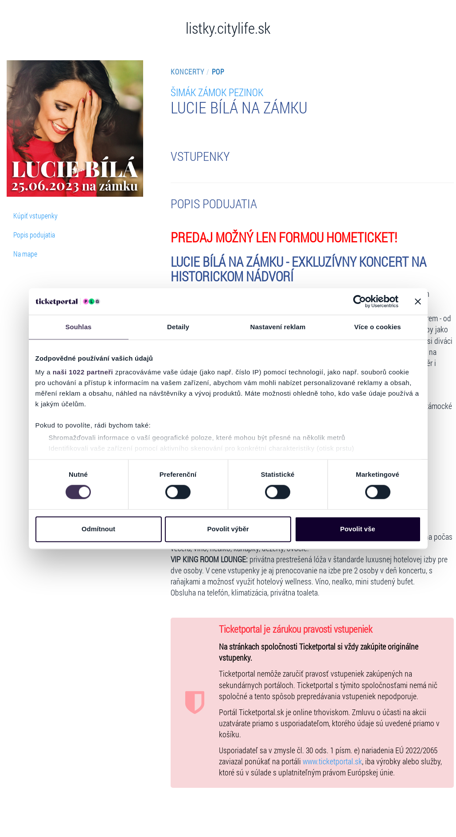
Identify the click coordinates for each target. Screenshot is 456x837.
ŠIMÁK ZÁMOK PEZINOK (217, 92)
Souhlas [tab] (78, 327)
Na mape (25, 253)
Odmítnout (98, 529)
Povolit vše (357, 529)
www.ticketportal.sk (332, 761)
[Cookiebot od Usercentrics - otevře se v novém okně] (359, 301)
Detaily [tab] (178, 327)
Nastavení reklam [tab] (277, 327)
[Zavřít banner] (418, 301)
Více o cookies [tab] (377, 327)
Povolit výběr (228, 529)
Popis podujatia (34, 234)
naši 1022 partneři (83, 372)
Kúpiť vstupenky (35, 215)
